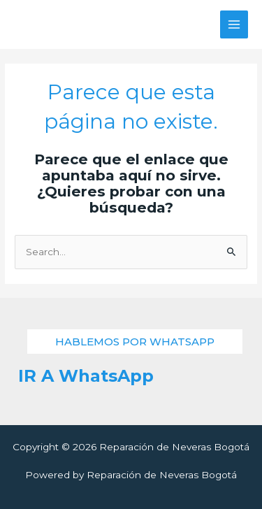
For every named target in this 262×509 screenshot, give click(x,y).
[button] (134, 341)
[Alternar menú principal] (234, 24)
